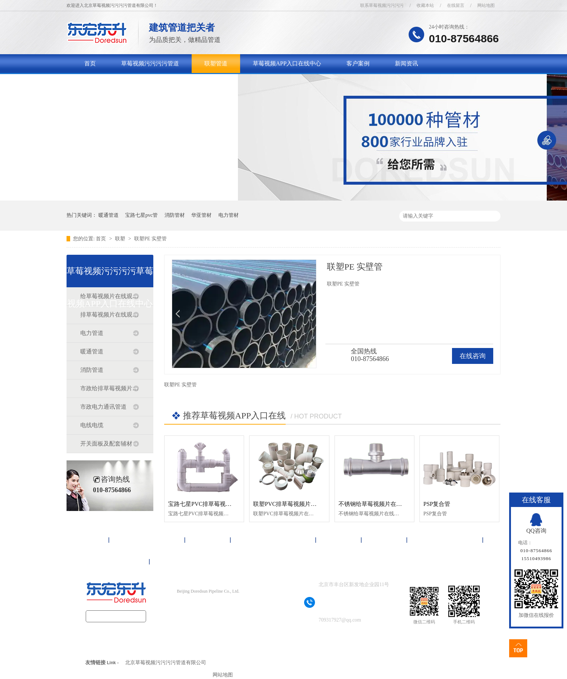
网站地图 (486, 5)
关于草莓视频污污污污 (113, 82)
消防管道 (91, 370)
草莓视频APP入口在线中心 (287, 63)
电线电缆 (91, 425)
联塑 (121, 238)
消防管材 (175, 215)
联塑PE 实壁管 (150, 238)
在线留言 (455, 5)
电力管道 (91, 333)
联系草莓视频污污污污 (382, 5)
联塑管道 (215, 63)
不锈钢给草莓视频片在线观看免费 (381, 504)
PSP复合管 (437, 504)
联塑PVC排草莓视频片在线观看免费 (299, 504)
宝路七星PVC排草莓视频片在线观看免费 (220, 504)
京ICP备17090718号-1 (220, 605)
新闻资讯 (406, 63)
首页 (90, 63)
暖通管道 (108, 215)
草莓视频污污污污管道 (150, 63)
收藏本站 (425, 5)
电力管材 (228, 215)
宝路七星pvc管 (141, 215)
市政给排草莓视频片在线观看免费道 (109, 388)
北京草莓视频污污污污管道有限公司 (165, 662)
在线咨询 (473, 356)
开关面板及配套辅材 (106, 444)
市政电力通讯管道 (103, 407)
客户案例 (358, 63)
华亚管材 (201, 215)
